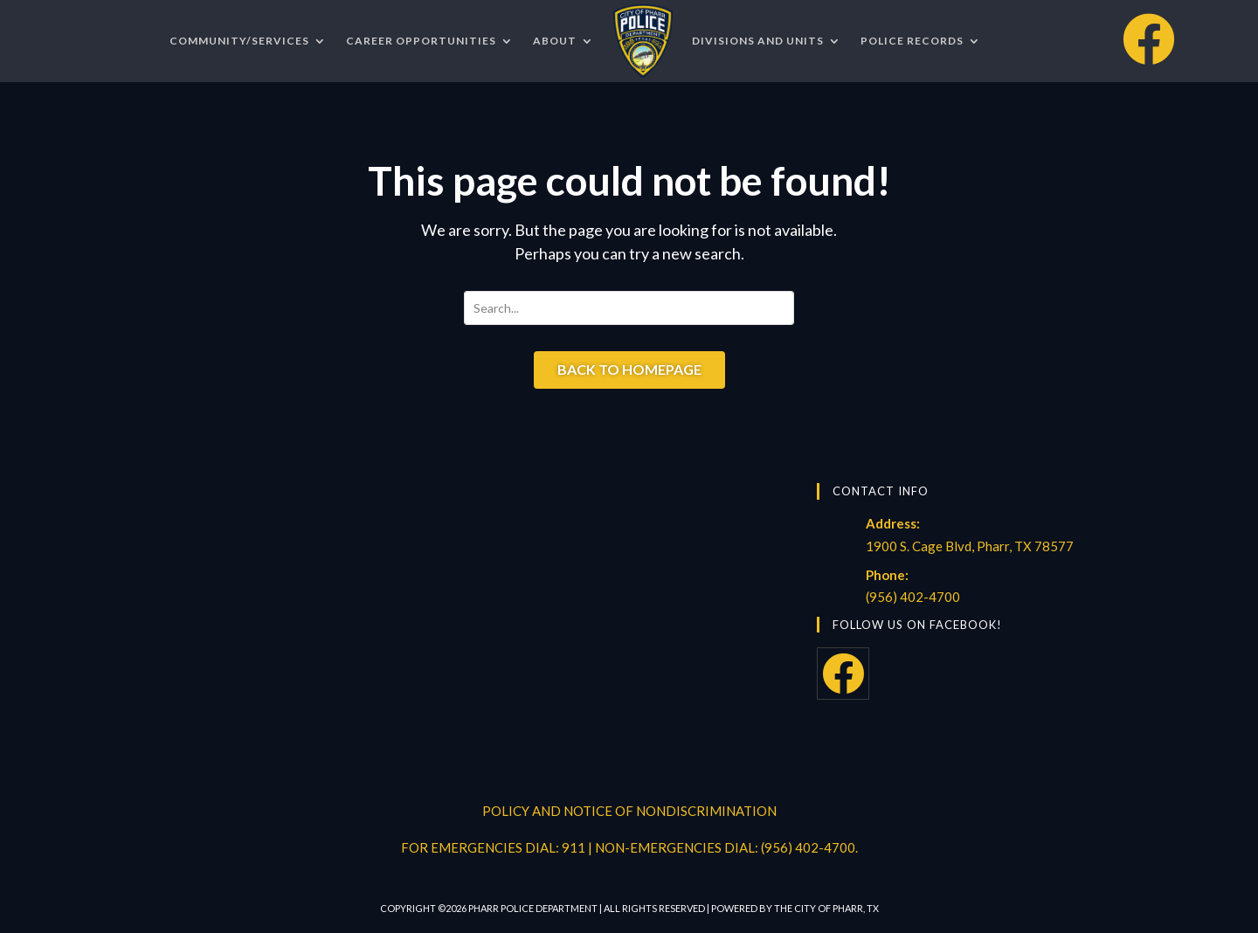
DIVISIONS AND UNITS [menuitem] (758, 40)
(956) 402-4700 (913, 597)
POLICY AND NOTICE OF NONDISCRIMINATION (629, 811)
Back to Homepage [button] (629, 369)
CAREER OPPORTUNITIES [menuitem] (421, 40)
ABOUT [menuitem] (555, 40)
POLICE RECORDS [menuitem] (912, 40)
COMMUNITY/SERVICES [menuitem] (239, 40)
